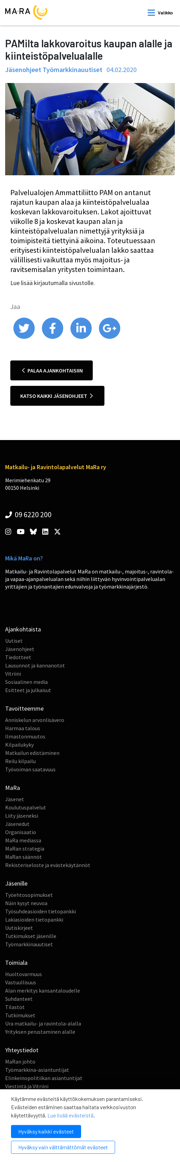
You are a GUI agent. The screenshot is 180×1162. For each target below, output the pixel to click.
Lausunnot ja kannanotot (35, 665)
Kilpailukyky (19, 744)
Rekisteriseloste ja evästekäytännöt (47, 865)
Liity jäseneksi (21, 815)
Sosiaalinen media (26, 681)
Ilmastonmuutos (25, 736)
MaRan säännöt (23, 856)
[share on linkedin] (81, 337)
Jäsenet (14, 799)
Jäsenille (16, 883)
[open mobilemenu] (160, 12)
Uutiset (14, 640)
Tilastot (15, 1007)
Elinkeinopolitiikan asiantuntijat (43, 1078)
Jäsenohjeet (19, 648)
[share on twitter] (24, 337)
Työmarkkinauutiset (29, 944)
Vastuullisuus (20, 982)
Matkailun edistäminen (32, 752)
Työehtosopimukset (29, 894)
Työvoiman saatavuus (30, 769)
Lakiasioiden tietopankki (34, 919)
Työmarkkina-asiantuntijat (37, 1069)
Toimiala (16, 963)
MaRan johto (20, 1061)
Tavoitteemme (24, 708)
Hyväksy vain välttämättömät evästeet (63, 1147)
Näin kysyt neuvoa (26, 903)
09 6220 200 (28, 514)
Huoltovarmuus (23, 974)
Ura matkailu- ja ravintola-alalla (43, 1023)
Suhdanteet (19, 998)
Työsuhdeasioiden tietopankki (40, 911)
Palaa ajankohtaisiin (52, 370)
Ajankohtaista (23, 629)
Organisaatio (20, 832)
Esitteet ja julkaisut (28, 690)
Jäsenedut (17, 823)
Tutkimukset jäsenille (30, 936)
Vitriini (13, 673)
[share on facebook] (53, 337)
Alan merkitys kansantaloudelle (42, 990)
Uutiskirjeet (19, 927)
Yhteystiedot (21, 1050)
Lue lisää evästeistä (70, 1115)
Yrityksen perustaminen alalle (40, 1031)
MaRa (12, 788)
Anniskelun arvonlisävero (34, 719)
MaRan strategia (24, 848)
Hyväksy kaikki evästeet (46, 1131)
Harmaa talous (22, 728)
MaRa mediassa (23, 840)
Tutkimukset (20, 1015)
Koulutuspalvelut (25, 807)
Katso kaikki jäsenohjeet (56, 395)
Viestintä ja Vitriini (26, 1086)
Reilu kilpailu (20, 761)
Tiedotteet (18, 657)
